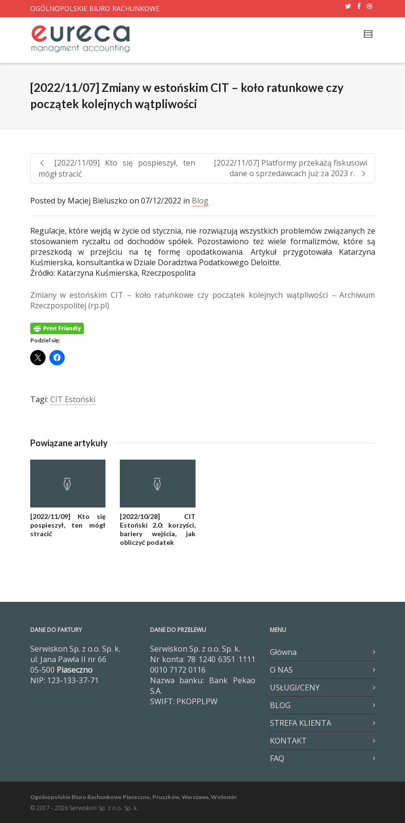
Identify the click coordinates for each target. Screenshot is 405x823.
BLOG (280, 705)
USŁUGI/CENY (295, 687)
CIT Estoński (72, 399)
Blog (200, 200)
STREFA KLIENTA (300, 723)
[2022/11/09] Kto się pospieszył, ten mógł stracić (68, 525)
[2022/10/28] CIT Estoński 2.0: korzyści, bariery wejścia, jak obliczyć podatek (158, 529)
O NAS (281, 670)
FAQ (277, 758)
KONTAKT (288, 740)
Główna (283, 652)
